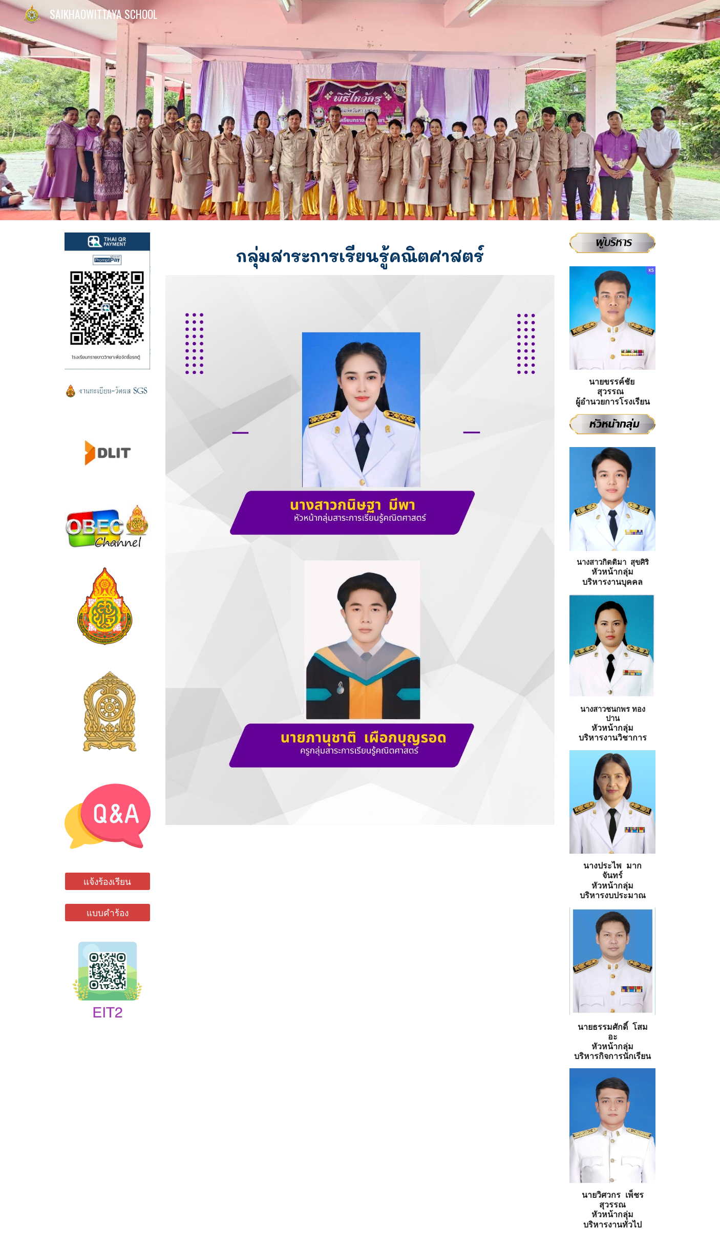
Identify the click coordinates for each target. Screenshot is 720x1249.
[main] (360, 253)
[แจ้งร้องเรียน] (107, 881)
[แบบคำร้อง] (107, 912)
